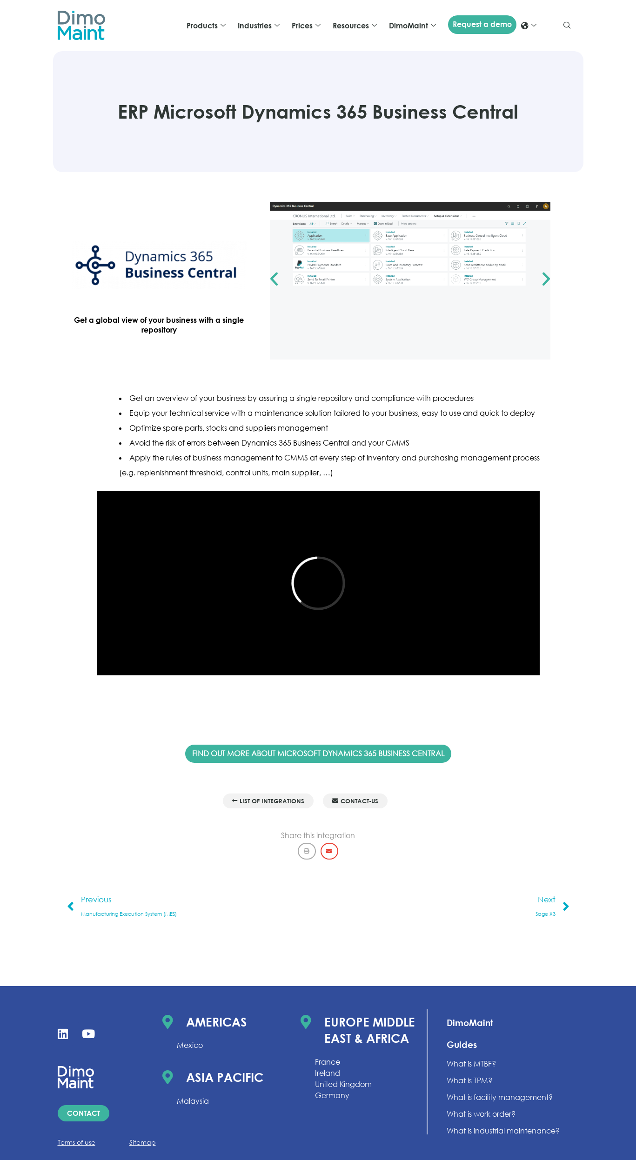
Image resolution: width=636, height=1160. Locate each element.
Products (206, 26)
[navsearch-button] (567, 26)
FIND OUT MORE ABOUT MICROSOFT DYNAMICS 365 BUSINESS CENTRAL (318, 753)
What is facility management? (500, 1097)
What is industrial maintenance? (503, 1130)
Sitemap (142, 1142)
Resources (355, 26)
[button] (274, 279)
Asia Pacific (224, 1077)
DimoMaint (412, 26)
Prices (306, 26)
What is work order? (481, 1114)
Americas (216, 1021)
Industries (259, 26)
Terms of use (76, 1142)
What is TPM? (469, 1080)
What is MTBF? (471, 1063)
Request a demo (482, 24)
